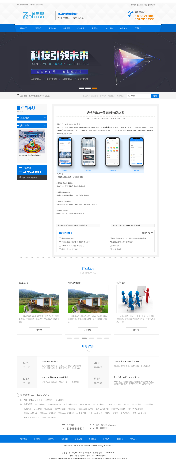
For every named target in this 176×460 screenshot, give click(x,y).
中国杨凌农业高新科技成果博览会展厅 (75, 242)
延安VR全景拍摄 (49, 417)
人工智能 (38, 409)
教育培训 (120, 96)
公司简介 (38, 28)
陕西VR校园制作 (67, 238)
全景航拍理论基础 (50, 361)
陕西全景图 (136, 404)
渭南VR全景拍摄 (31, 413)
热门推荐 (24, 125)
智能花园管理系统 (85, 409)
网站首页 (23, 28)
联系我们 (138, 28)
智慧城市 (27, 409)
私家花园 (115, 246)
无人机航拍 (60, 400)
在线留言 (152, 5)
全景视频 (49, 400)
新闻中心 (52, 28)
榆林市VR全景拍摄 (31, 417)
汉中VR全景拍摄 (95, 413)
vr (66, 124)
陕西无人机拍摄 (91, 459)
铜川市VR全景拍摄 (135, 409)
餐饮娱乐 (111, 96)
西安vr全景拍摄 (79, 459)
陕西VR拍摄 (40, 404)
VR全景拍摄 (81, 413)
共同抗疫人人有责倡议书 (70, 249)
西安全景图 (148, 404)
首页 (30, 96)
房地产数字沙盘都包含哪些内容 (75, 225)
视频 (145, 5)
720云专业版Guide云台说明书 (129, 225)
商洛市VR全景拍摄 (48, 413)
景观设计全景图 (111, 413)
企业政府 (86, 96)
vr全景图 (66, 28)
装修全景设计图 (102, 409)
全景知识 (95, 28)
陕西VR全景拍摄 (118, 409)
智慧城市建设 (60, 409)
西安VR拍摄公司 (54, 404)
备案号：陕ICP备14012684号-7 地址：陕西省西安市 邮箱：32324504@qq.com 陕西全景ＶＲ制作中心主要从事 (81, 456)
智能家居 (72, 409)
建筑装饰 (103, 96)
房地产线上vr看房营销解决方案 (127, 377)
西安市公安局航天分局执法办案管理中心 (31, 155)
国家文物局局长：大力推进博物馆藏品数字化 (129, 238)
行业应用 (80, 28)
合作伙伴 (109, 28)
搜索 (155, 96)
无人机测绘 (125, 413)
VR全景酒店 (116, 249)
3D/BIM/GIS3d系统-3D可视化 (72, 246)
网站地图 (133, 5)
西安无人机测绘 (114, 404)
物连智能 (48, 409)
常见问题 (46, 96)
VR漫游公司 (85, 404)
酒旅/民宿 (72, 283)
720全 (126, 404)
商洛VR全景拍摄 (139, 413)
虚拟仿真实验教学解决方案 (122, 242)
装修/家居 (23, 283)
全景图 (140, 5)
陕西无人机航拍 (99, 404)
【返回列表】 (146, 233)
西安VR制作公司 (70, 404)
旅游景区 (94, 96)
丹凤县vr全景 (122, 283)
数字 (107, 127)
